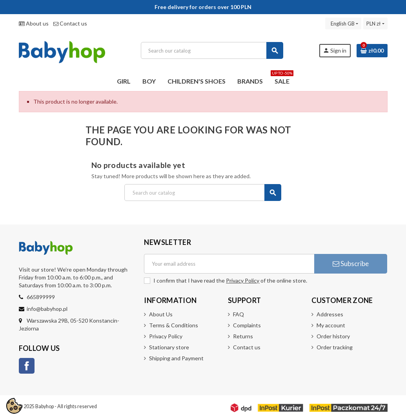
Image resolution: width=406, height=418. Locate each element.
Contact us (70, 23)
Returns (243, 336)
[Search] (212, 50)
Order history (333, 336)
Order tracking (335, 347)
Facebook (27, 366)
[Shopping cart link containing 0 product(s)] (372, 50)
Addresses (330, 314)
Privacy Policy (242, 280)
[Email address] (229, 264)
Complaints (247, 325)
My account (331, 325)
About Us (161, 314)
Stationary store (169, 347)
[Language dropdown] (343, 23)
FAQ (238, 314)
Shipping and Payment (176, 358)
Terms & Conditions (173, 325)
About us (34, 23)
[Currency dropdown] (375, 23)
